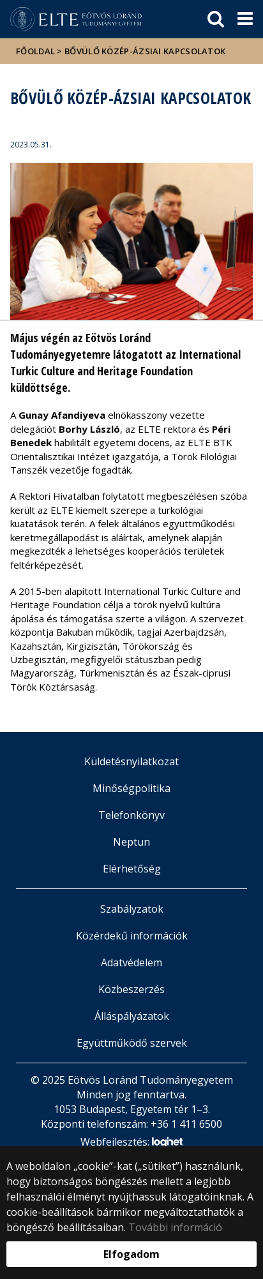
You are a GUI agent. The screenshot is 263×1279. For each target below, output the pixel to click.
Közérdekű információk (132, 936)
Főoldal (36, 51)
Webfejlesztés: (131, 1143)
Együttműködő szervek (132, 1043)
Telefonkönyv (131, 815)
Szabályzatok (131, 909)
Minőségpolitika (131, 788)
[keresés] (215, 19)
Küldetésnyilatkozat (131, 761)
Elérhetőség (132, 869)
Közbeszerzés (131, 989)
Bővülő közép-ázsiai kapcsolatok (144, 51)
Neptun (131, 842)
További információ (175, 1227)
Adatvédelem (131, 962)
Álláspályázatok (131, 1016)
